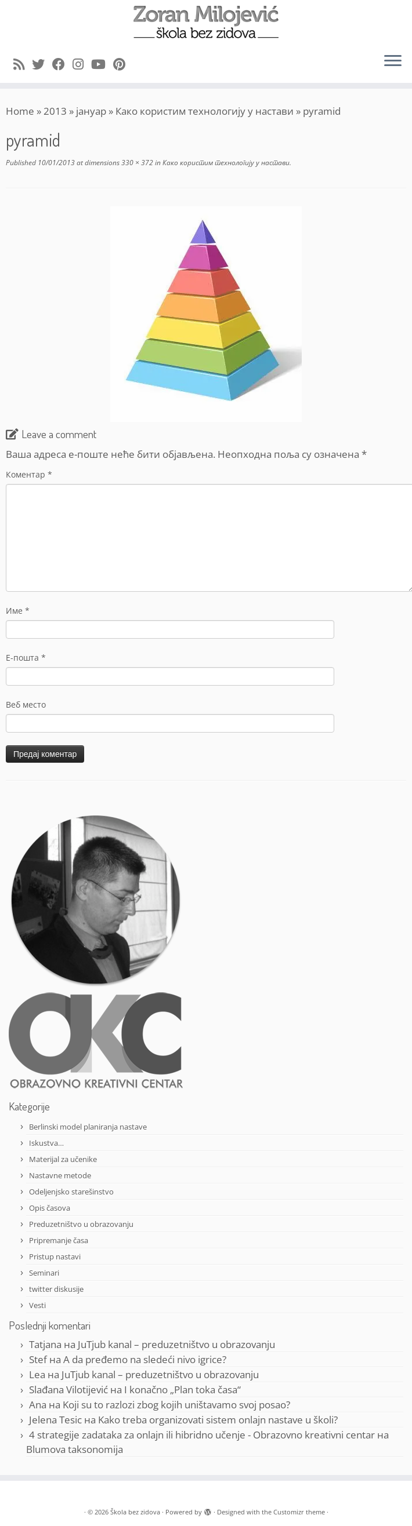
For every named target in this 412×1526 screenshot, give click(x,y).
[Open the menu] (393, 62)
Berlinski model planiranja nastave (88, 1126)
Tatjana (45, 1344)
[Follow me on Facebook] (62, 63)
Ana (37, 1404)
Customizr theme (299, 1511)
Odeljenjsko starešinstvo (71, 1191)
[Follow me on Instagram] (82, 63)
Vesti (37, 1305)
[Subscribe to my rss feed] (22, 63)
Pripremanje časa (58, 1240)
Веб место (26, 704)
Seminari (44, 1273)
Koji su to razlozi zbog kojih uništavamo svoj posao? (176, 1404)
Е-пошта (26, 657)
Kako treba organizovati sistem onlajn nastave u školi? (218, 1419)
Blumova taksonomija (74, 1449)
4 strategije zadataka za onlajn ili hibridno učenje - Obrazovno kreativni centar (202, 1434)
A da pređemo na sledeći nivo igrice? (144, 1359)
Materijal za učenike (63, 1159)
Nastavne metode (60, 1175)
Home (20, 111)
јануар (91, 111)
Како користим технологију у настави (204, 111)
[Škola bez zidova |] (206, 22)
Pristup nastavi (55, 1256)
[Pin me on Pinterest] (123, 63)
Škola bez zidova (135, 1511)
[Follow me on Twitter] (42, 63)
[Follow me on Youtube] (102, 63)
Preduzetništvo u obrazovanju (81, 1224)
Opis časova (49, 1208)
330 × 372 (136, 162)
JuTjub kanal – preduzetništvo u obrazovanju (176, 1344)
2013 (55, 111)
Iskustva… (46, 1143)
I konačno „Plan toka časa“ (182, 1389)
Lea (37, 1374)
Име (18, 610)
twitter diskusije (56, 1289)
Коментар (29, 474)
